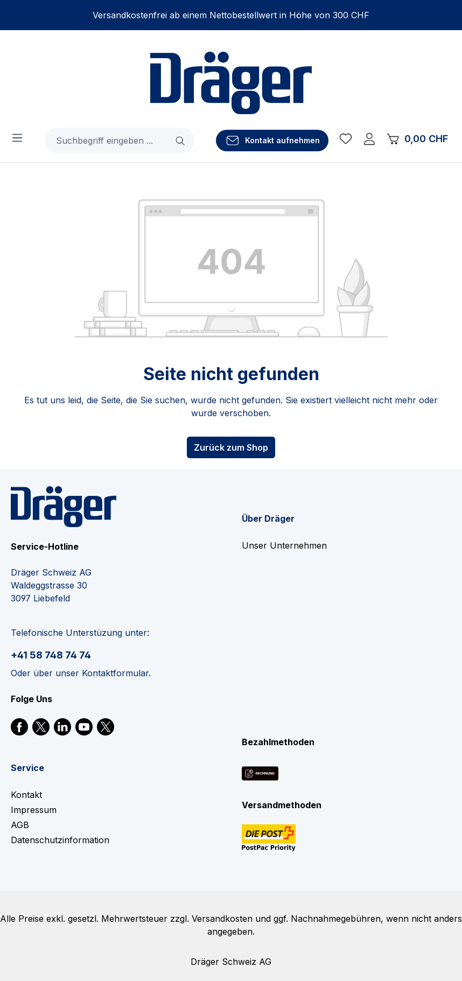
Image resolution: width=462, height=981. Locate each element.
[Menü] (17, 137)
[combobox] (107, 140)
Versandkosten (222, 918)
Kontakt (26, 794)
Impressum (34, 809)
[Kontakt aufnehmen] (272, 140)
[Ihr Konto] (369, 140)
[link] (19, 725)
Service (27, 767)
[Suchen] (181, 140)
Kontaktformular (115, 673)
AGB (20, 824)
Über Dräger (268, 518)
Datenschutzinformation (60, 840)
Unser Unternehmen (284, 545)
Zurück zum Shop (231, 447)
